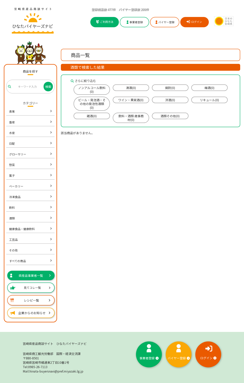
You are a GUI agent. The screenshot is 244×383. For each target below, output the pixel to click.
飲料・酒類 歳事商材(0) (131, 118)
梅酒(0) (209, 87)
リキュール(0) (209, 100)
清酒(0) (131, 87)
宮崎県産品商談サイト (55, 343)
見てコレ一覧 (30, 288)
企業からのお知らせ (30, 313)
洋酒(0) (170, 100)
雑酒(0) (92, 116)
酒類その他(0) (170, 116)
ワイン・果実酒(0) (131, 100)
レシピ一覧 (30, 300)
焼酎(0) (170, 87)
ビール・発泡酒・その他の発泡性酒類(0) (92, 104)
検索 (48, 86)
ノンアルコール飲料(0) (92, 89)
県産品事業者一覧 (30, 275)
